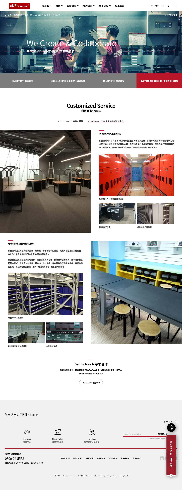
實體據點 (125, 458)
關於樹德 (65, 458)
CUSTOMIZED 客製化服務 (70, 121)
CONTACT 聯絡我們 (91, 383)
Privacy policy (105, 476)
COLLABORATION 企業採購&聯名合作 (105, 121)
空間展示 (113, 458)
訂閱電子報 (162, 434)
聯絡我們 (137, 458)
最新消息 (77, 458)
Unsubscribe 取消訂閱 (158, 438)
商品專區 (101, 458)
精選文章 (89, 458)
